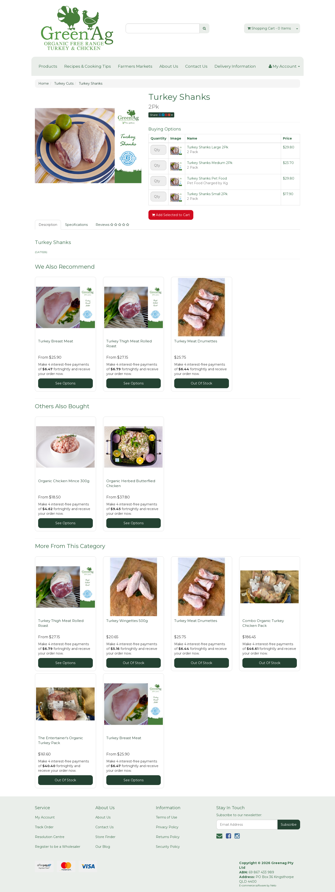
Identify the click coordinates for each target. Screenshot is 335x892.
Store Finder (105, 837)
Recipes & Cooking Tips (87, 66)
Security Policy (168, 847)
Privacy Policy (167, 827)
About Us (168, 66)
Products (48, 66)
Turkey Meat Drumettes (195, 341)
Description (48, 225)
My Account (45, 817)
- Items (269, 28)
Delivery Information (235, 66)
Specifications (76, 225)
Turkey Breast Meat (55, 341)
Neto (273, 885)
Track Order (44, 827)
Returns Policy (168, 837)
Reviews (112, 225)
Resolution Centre (49, 837)
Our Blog (102, 847)
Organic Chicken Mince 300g (63, 481)
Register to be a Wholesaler (57, 847)
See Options (65, 383)
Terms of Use (166, 817)
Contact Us (196, 66)
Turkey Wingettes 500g (127, 620)
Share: (161, 115)
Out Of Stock (201, 383)
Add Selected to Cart (171, 215)
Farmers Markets (135, 66)
